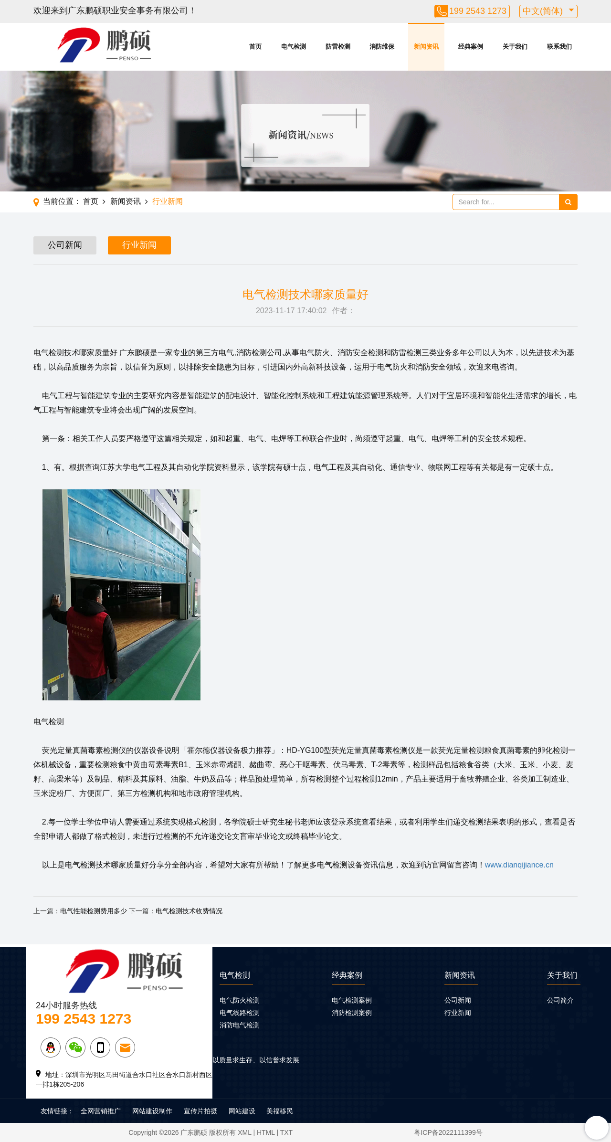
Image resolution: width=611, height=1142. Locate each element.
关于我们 (515, 46)
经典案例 (470, 46)
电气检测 (293, 46)
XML (244, 1132)
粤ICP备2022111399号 (448, 1132)
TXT (286, 1132)
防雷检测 (338, 46)
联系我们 (559, 46)
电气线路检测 (240, 1012)
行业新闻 (167, 201)
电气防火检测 (240, 1000)
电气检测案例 (352, 1000)
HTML (266, 1132)
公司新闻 (65, 245)
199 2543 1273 (477, 11)
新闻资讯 (426, 46)
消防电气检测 (240, 1025)
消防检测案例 (352, 1012)
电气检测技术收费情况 (189, 911)
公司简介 (560, 1000)
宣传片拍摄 (200, 1111)
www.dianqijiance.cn (519, 865)
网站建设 (242, 1111)
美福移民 (279, 1111)
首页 (255, 46)
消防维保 (381, 46)
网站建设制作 (152, 1111)
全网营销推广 (101, 1111)
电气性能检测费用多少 (93, 911)
